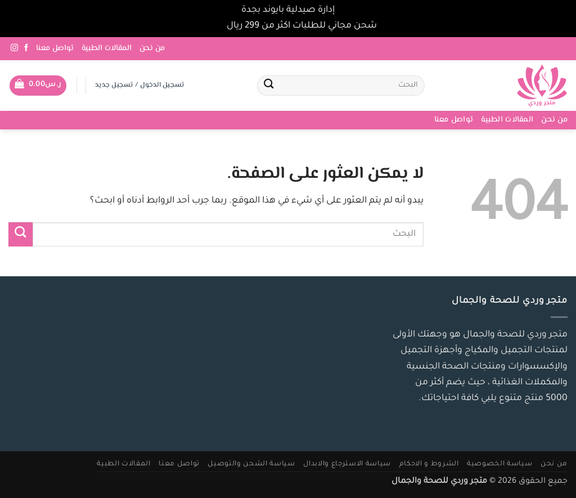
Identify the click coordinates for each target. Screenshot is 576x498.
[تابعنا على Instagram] (14, 48)
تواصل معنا (55, 48)
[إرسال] (269, 85)
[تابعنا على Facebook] (26, 48)
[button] (38, 85)
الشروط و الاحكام (429, 464)
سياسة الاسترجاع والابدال (347, 464)
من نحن (152, 48)
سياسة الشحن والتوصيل (251, 464)
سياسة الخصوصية (499, 464)
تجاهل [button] (211, 26)
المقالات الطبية (107, 48)
